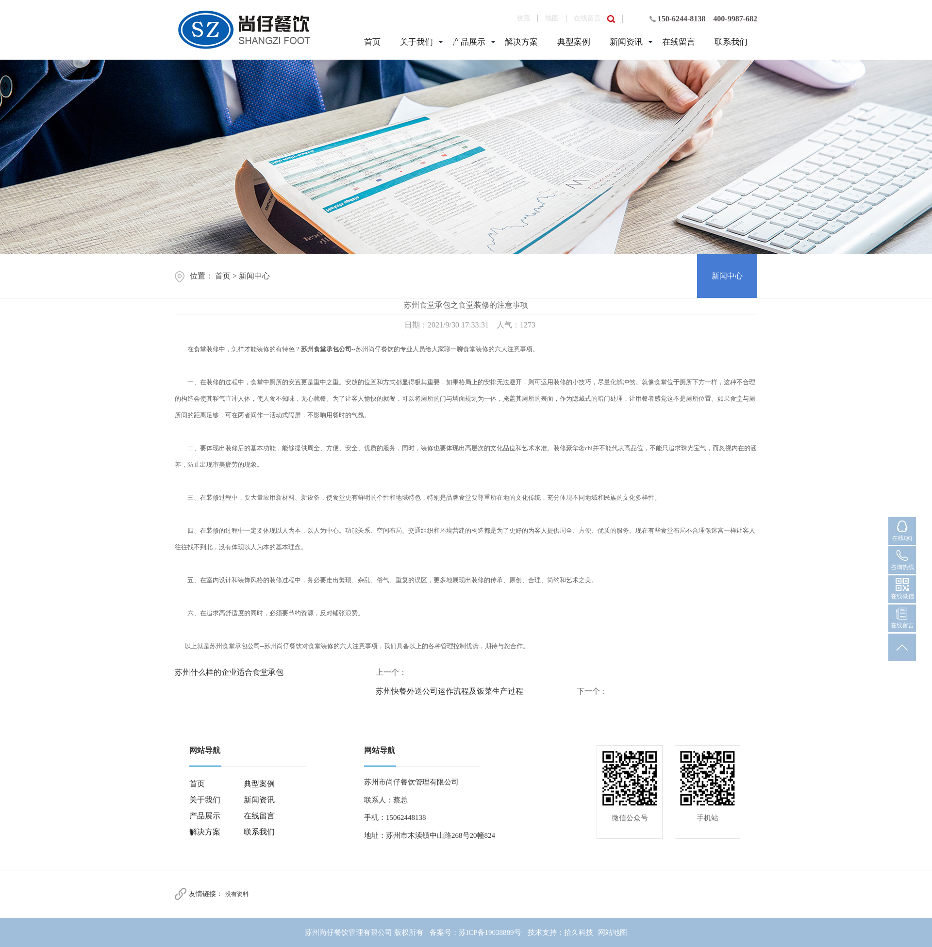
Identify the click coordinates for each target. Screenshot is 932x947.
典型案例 (573, 42)
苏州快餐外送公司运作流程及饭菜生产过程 (449, 691)
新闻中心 (254, 276)
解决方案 (521, 42)
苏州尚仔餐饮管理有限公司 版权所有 (364, 932)
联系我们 (731, 42)
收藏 (523, 18)
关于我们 (416, 42)
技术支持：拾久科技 (560, 932)
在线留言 (587, 18)
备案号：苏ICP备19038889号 (475, 932)
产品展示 (468, 42)
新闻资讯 (626, 42)
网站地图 (612, 932)
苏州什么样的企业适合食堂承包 (229, 672)
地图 (552, 18)
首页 (372, 42)
